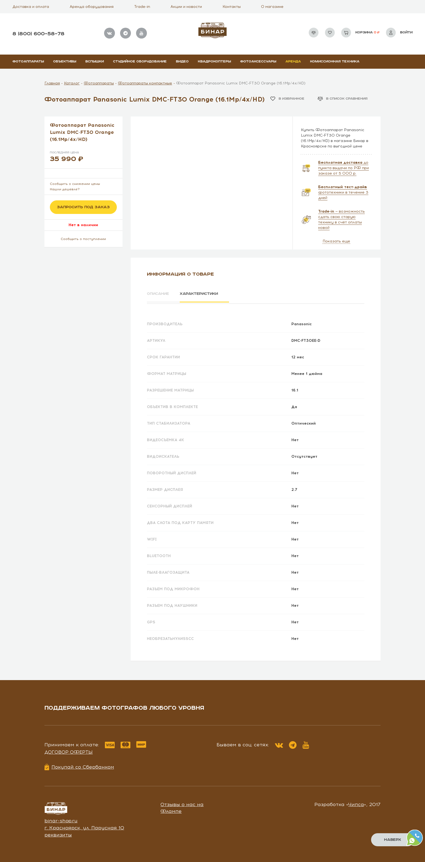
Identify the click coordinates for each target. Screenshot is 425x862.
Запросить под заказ (83, 207)
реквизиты (58, 834)
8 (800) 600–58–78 (38, 34)
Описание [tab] (158, 294)
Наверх (392, 840)
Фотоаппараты (28, 61)
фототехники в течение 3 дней (343, 192)
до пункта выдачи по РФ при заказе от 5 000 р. (343, 168)
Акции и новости (186, 6)
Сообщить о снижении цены (75, 184)
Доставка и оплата (30, 6)
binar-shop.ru (61, 820)
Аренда (293, 61)
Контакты (232, 6)
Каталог (72, 83)
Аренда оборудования (92, 6)
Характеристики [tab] (203, 294)
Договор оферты (68, 751)
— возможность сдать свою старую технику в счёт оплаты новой (341, 219)
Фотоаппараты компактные (145, 83)
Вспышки (94, 61)
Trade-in (142, 6)
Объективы (64, 61)
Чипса (356, 803)
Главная (52, 83)
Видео (182, 61)
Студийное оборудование (140, 61)
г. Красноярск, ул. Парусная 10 (84, 827)
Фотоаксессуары (258, 61)
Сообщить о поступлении (83, 239)
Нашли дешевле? (65, 189)
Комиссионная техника (334, 61)
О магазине (272, 6)
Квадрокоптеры (214, 61)
